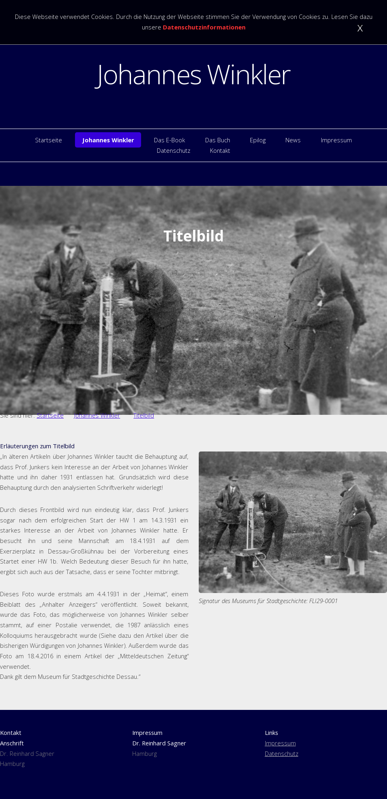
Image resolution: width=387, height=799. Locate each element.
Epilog (258, 140)
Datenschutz (173, 150)
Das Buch (217, 140)
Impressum (336, 140)
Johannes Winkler (193, 74)
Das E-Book (169, 140)
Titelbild (143, 415)
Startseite (48, 140)
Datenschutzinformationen (204, 27)
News (293, 140)
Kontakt (220, 150)
